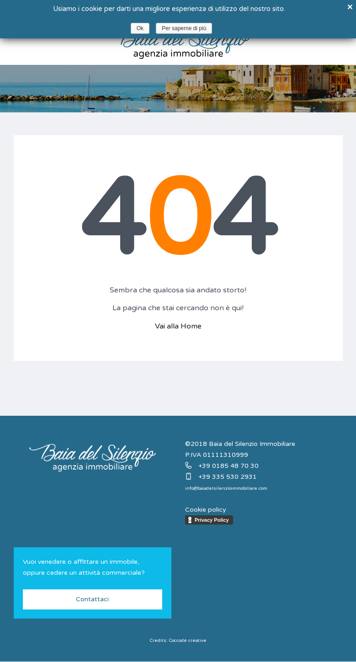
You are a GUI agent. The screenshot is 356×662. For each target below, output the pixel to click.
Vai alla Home (178, 326)
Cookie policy (205, 510)
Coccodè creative (188, 640)
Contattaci (92, 599)
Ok (140, 28)
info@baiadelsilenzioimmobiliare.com (226, 488)
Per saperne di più (184, 28)
